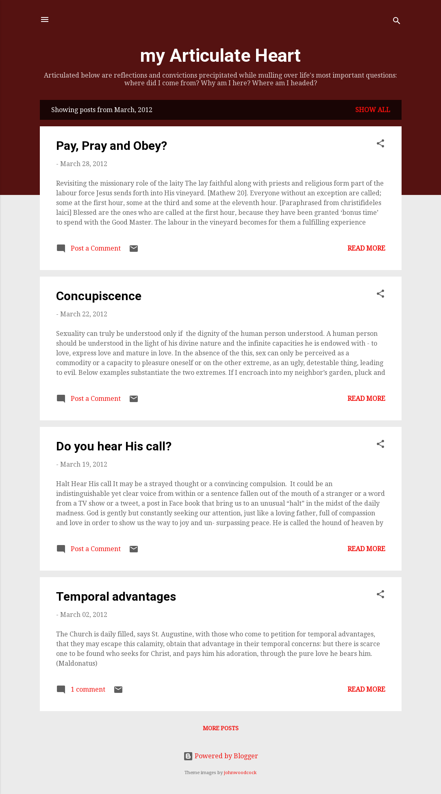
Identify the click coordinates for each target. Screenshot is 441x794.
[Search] (397, 22)
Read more (366, 248)
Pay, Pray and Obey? (111, 145)
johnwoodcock (240, 772)
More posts (221, 728)
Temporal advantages (116, 596)
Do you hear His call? (114, 446)
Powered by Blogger (220, 756)
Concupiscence (98, 296)
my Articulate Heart (220, 55)
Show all (372, 110)
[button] (380, 144)
